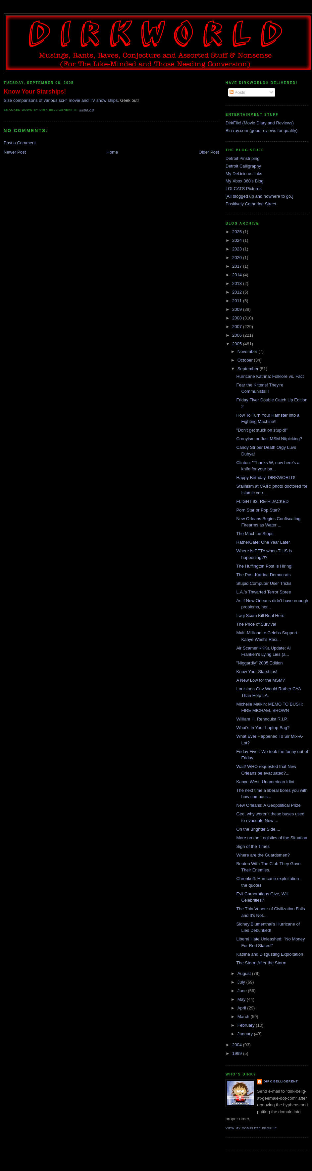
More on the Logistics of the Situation (271, 837)
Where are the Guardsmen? (262, 855)
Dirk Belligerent (281, 1081)
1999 (237, 1053)
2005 (237, 343)
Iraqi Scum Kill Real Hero (260, 615)
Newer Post (15, 152)
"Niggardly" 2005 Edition (259, 662)
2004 (237, 1044)
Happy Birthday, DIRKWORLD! (265, 477)
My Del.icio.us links (244, 173)
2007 (237, 326)
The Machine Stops (254, 533)
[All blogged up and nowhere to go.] (259, 196)
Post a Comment (20, 142)
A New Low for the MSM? (260, 680)
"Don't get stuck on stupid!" (261, 430)
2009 (237, 309)
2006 (237, 335)
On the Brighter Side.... (258, 829)
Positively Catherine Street (251, 203)
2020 (237, 257)
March (244, 1016)
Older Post (209, 152)
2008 (237, 317)
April (242, 1007)
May (242, 999)
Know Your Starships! (35, 91)
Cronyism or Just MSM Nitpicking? (269, 438)
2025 (237, 231)
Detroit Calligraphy (243, 166)
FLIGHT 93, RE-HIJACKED (262, 501)
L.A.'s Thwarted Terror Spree (263, 591)
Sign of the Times (252, 846)
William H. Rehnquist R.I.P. (261, 719)
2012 (237, 292)
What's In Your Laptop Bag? (262, 727)
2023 (237, 248)
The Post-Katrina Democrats (263, 574)
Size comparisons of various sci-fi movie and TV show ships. (61, 100)
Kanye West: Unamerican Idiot (265, 781)
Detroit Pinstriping (243, 158)
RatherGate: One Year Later (263, 542)
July (241, 982)
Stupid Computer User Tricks (263, 583)
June (242, 990)
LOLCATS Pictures (244, 188)
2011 (237, 300)
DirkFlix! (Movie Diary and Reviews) (260, 122)
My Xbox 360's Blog (245, 180)
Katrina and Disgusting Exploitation (269, 954)
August (244, 973)
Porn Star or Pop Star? (258, 510)
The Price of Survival (256, 624)
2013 (237, 283)
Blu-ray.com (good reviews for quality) (261, 130)
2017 (237, 266)
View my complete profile (251, 1128)
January (245, 1033)
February (246, 1025)
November (248, 351)
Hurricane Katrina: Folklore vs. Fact (270, 376)
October (245, 360)
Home (112, 152)
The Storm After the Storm (261, 962)
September (248, 368)
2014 (237, 274)
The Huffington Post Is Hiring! (264, 566)
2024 (237, 240)
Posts (237, 92)
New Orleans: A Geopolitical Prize (268, 805)
